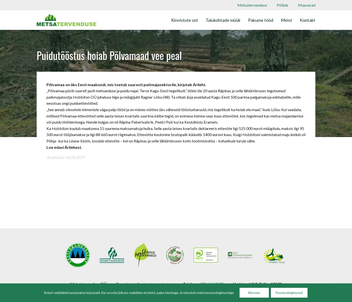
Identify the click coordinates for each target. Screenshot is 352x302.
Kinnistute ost (184, 20)
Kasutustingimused (289, 293)
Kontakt (307, 20)
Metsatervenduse (252, 5)
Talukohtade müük (223, 20)
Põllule (282, 5)
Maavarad (306, 5)
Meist (286, 20)
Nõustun (254, 293)
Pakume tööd (260, 20)
